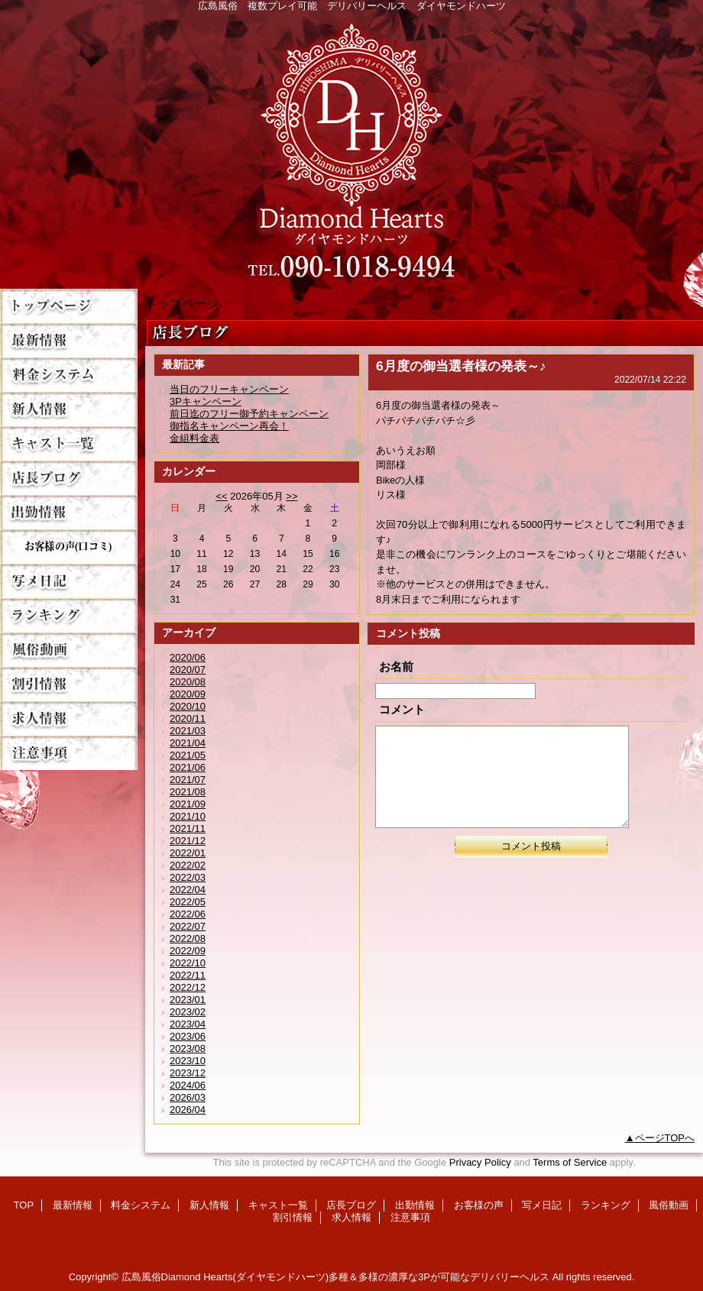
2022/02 (188, 865)
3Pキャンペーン (205, 401)
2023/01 (188, 999)
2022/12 (188, 987)
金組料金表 (194, 438)
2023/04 (188, 1024)
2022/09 (188, 950)
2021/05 (188, 755)
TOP (69, 306)
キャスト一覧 (69, 443)
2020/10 (188, 706)
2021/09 (188, 804)
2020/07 (188, 669)
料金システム (69, 375)
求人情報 (69, 718)
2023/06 (188, 1036)
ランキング (69, 615)
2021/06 (188, 767)
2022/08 (188, 938)
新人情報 (69, 409)
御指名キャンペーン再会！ (229, 426)
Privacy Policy (480, 1162)
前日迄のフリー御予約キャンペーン (249, 413)
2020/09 (188, 694)
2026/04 (188, 1109)
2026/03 (188, 1097)
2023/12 (188, 1073)
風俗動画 (69, 650)
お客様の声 (69, 546)
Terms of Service (570, 1162)
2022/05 (188, 902)
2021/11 (188, 828)
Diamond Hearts (351, 146)
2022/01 (188, 853)
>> (291, 496)
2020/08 (188, 682)
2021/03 (188, 730)
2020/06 (188, 657)
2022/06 (188, 914)
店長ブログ (69, 478)
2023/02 (188, 1012)
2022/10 (188, 963)
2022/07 (188, 926)
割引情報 (69, 684)
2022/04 (188, 889)
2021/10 (188, 816)
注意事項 (69, 753)
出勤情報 (69, 512)
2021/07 (188, 779)
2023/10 (188, 1060)
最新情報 (69, 340)
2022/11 (188, 975)
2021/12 (188, 840)
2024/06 (188, 1085)
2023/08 (188, 1048)
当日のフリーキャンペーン (229, 389)
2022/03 (188, 877)
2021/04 (188, 743)
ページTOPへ (665, 1138)
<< (221, 496)
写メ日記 (69, 581)
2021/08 (188, 792)
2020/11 (188, 718)
